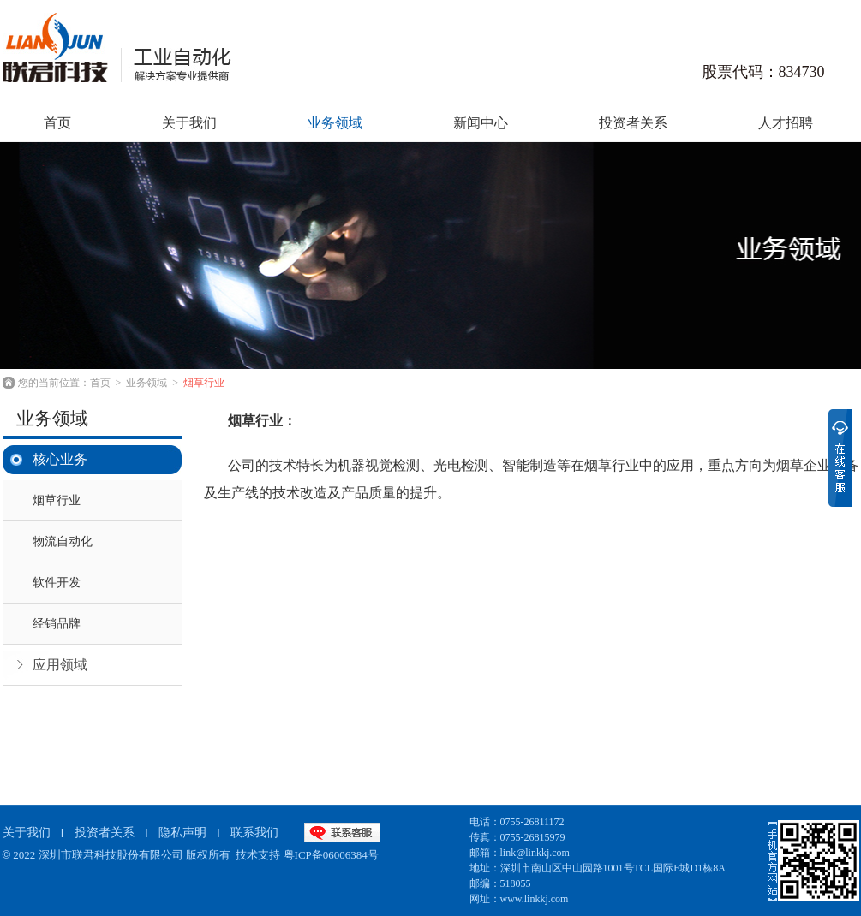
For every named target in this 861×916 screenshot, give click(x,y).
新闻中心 (480, 123)
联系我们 (254, 832)
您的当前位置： (54, 383)
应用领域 (60, 664)
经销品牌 (57, 623)
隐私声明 (182, 832)
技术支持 (258, 854)
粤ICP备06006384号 (331, 854)
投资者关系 (633, 123)
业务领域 (335, 123)
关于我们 (189, 123)
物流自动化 (63, 541)
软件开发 (57, 582)
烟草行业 (203, 383)
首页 (100, 383)
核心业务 (60, 459)
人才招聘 (785, 123)
